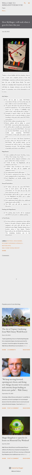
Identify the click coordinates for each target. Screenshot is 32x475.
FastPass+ (10, 241)
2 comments (11, 349)
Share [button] (4, 250)
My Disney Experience (9, 243)
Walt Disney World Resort (11, 248)
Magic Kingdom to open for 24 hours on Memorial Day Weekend (15, 439)
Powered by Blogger (16, 468)
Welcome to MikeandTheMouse (12, 4)
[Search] (25, 3)
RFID (9, 245)
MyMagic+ (19, 243)
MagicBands (18, 241)
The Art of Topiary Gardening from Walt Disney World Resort (14, 330)
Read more (26, 349)
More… (4, 10)
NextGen (5, 245)
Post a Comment (13, 408)
